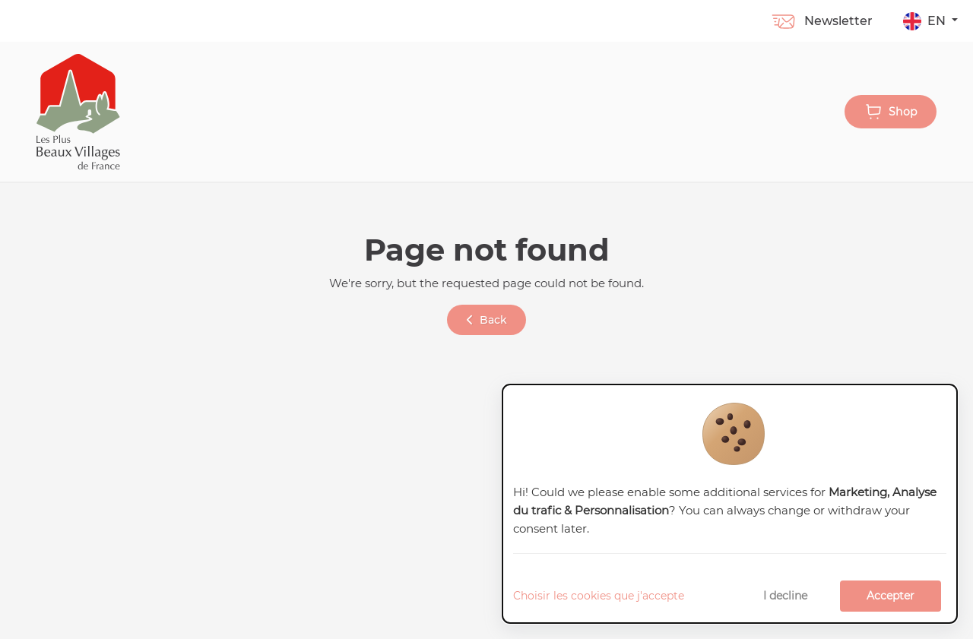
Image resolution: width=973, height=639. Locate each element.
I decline (785, 596)
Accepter (890, 596)
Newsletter (821, 21)
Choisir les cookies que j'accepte (598, 596)
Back (487, 320)
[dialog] (730, 504)
